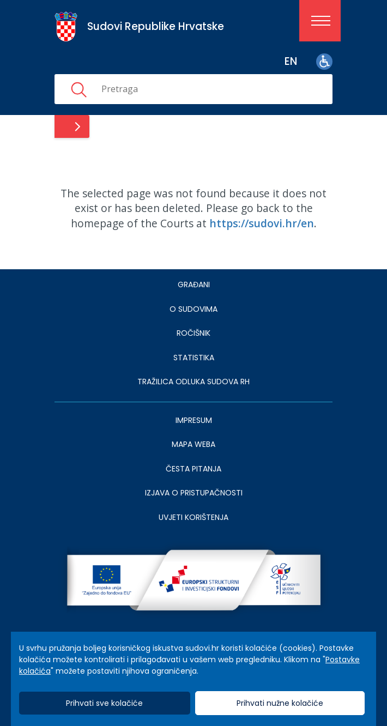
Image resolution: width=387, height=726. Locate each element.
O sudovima (193, 309)
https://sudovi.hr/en (261, 223)
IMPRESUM (194, 420)
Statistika (193, 357)
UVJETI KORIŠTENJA (193, 517)
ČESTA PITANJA (193, 468)
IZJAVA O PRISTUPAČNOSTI (194, 492)
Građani (194, 284)
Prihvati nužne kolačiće (280, 703)
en (291, 61)
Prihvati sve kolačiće (104, 703)
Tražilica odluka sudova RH (193, 381)
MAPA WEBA (193, 444)
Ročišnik (193, 333)
